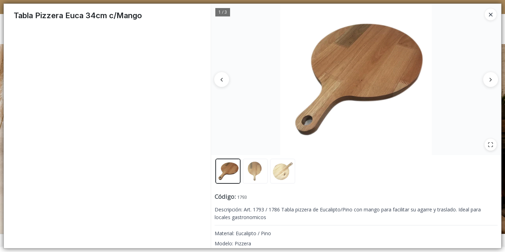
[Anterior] (221, 79)
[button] (228, 171)
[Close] (490, 14)
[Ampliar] (490, 144)
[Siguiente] (490, 79)
